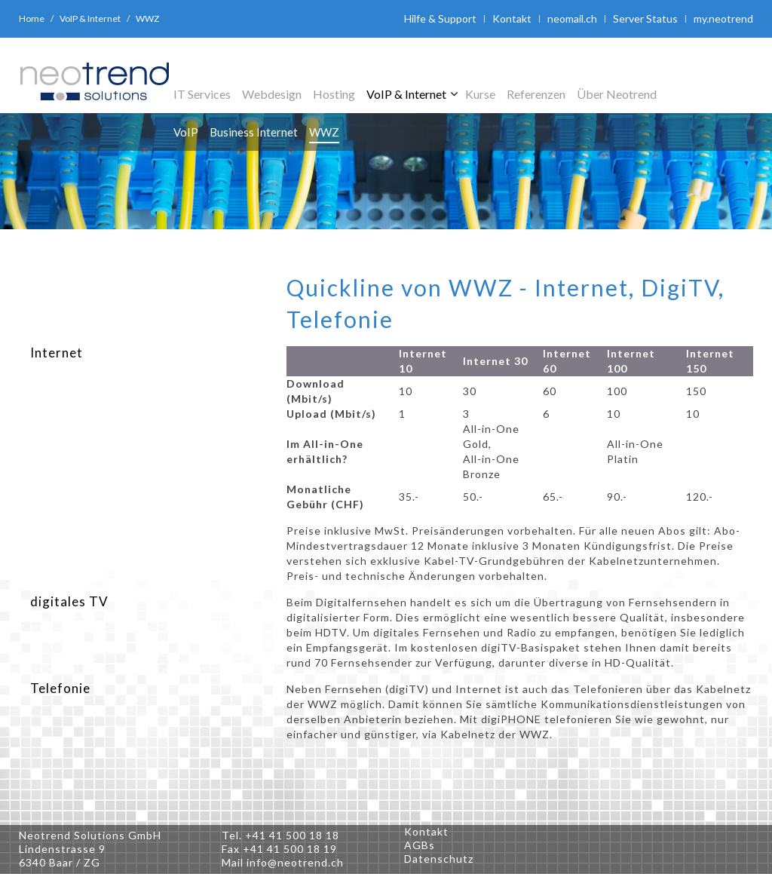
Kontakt (512, 18)
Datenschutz (438, 858)
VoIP (185, 132)
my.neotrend (723, 18)
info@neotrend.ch (295, 862)
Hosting (334, 94)
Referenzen (536, 94)
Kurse (480, 94)
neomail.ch (572, 18)
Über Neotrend (617, 94)
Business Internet (254, 132)
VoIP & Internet (90, 18)
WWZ (324, 132)
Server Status (645, 18)
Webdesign (272, 94)
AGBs (419, 845)
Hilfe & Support (440, 18)
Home (31, 18)
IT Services (202, 94)
